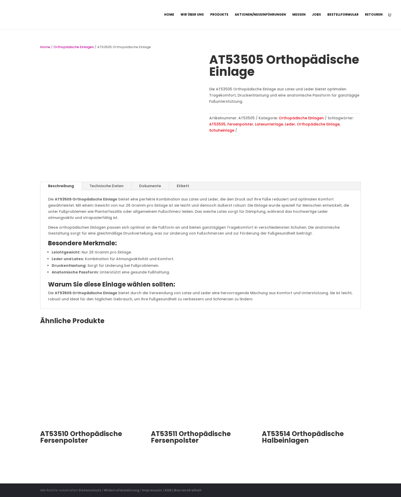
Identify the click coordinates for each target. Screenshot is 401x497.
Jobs (316, 15)
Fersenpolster (240, 124)
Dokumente (150, 185)
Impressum (152, 490)
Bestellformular (343, 15)
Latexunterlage (269, 124)
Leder (290, 124)
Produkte (219, 15)
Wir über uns (192, 15)
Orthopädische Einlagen (73, 47)
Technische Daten (107, 185)
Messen (299, 15)
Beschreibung (61, 185)
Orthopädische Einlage (318, 124)
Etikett (183, 185)
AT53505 (217, 124)
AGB (168, 490)
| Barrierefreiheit (187, 490)
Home (169, 15)
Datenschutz (90, 490)
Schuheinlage (221, 130)
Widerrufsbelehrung (122, 490)
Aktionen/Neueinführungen (260, 15)
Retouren (374, 15)
